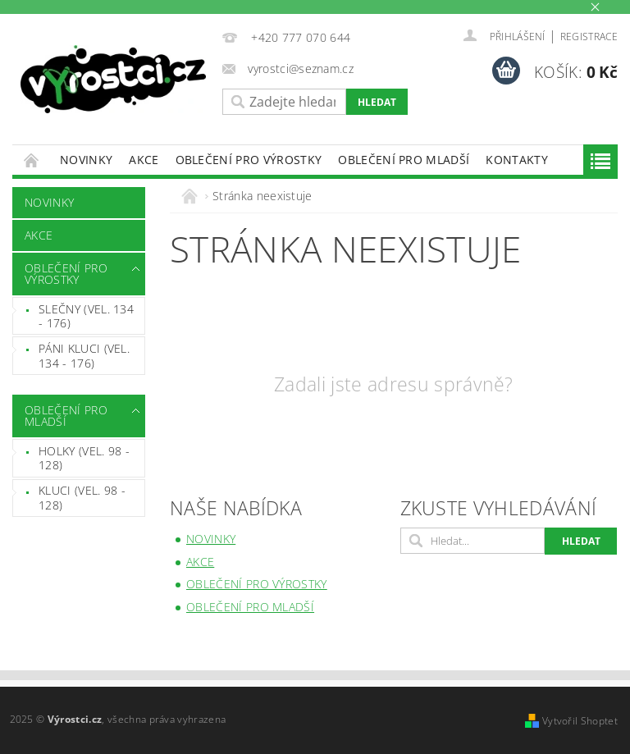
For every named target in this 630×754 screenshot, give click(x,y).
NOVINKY (86, 159)
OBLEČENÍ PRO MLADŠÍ (403, 159)
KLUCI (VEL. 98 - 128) (82, 497)
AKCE (143, 159)
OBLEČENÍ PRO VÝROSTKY (249, 159)
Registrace (589, 36)
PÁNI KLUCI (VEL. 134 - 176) (84, 355)
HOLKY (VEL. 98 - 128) (84, 458)
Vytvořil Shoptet (580, 721)
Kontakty (517, 159)
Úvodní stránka (32, 159)
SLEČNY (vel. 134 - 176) (86, 316)
